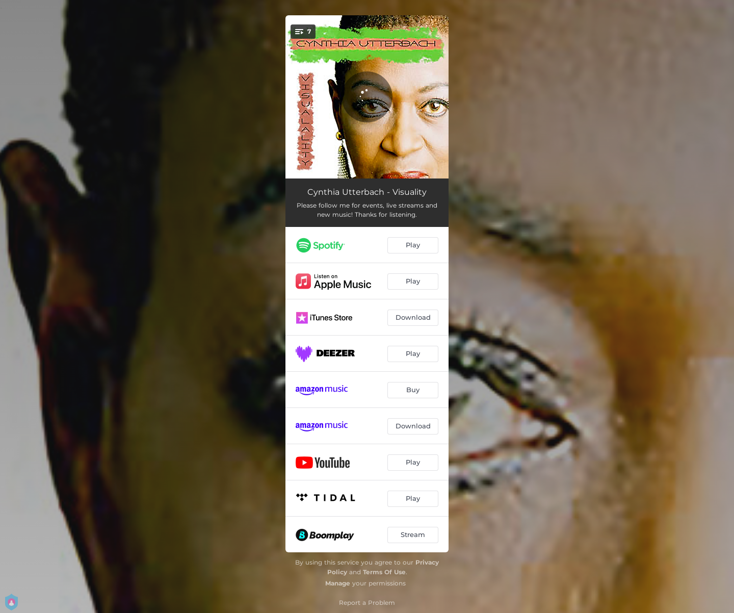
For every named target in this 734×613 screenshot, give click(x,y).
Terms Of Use (384, 572)
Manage (337, 583)
